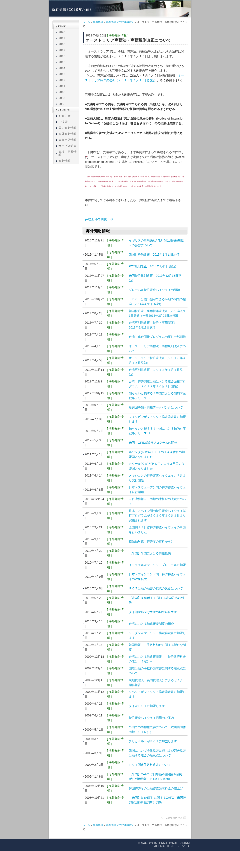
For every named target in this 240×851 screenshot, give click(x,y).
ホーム (86, 22)
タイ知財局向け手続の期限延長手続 (153, 612)
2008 (61, 104)
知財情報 (64, 161)
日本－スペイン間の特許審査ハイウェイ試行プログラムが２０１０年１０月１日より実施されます (157, 515)
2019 (61, 38)
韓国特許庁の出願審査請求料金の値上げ (156, 788)
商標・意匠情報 (67, 153)
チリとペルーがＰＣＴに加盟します (153, 741)
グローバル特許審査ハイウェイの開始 (154, 290)
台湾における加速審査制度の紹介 (151, 623)
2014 (61, 68)
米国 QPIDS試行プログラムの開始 (153, 442)
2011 (61, 86)
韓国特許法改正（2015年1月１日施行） (155, 254)
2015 (61, 62)
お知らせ (64, 116)
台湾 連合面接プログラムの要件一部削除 (157, 337)
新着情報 (98, 22)
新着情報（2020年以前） (120, 22)
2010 (61, 92)
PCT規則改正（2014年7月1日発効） (153, 266)
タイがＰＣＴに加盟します (147, 706)
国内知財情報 (67, 128)
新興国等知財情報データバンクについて (156, 407)
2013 (61, 74)
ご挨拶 (63, 122)
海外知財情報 (67, 134)
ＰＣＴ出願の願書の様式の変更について (156, 588)
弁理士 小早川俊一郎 (99, 219)
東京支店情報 (67, 140)
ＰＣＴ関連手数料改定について (150, 764)
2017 (61, 50)
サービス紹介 (67, 146)
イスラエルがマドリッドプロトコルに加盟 (157, 565)
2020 (61, 32)
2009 (61, 98)
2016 (61, 56)
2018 (61, 44)
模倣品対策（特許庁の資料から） (151, 541)
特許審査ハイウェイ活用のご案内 (151, 717)
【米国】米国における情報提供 (150, 553)
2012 (61, 80)
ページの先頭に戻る (171, 818)
